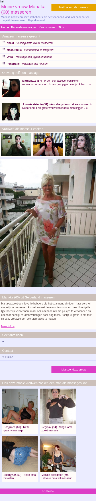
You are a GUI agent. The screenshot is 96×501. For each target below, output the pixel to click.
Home (5, 27)
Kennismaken (47, 27)
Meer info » (7, 326)
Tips (61, 27)
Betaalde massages (24, 27)
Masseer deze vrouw (73, 369)
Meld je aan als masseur (73, 7)
